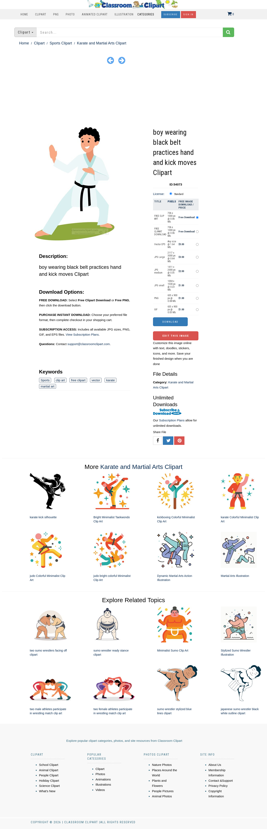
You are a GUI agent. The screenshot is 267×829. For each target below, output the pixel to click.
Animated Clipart (95, 14)
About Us (214, 764)
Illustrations (103, 784)
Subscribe (171, 14)
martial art (47, 386)
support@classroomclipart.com (88, 344)
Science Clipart (49, 785)
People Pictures (163, 791)
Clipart (40, 14)
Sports (45, 380)
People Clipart (48, 775)
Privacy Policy (218, 785)
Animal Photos (162, 796)
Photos (100, 774)
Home (24, 14)
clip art (60, 380)
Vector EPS (159, 244)
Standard (178, 194)
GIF (156, 309)
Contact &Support (220, 780)
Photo (70, 14)
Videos (100, 790)
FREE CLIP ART (159, 217)
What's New (47, 791)
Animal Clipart (48, 770)
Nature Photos (162, 764)
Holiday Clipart (49, 780)
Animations (103, 779)
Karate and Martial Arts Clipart (101, 43)
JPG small (159, 285)
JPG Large (159, 257)
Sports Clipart (60, 43)
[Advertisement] (133, 96)
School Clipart (48, 764)
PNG (56, 14)
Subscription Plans (171, 420)
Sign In (188, 14)
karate (110, 380)
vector (96, 380)
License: (159, 194)
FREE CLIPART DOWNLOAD (160, 231)
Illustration (124, 14)
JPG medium (158, 271)
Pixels (172, 201)
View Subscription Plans (82, 334)
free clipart (78, 380)
